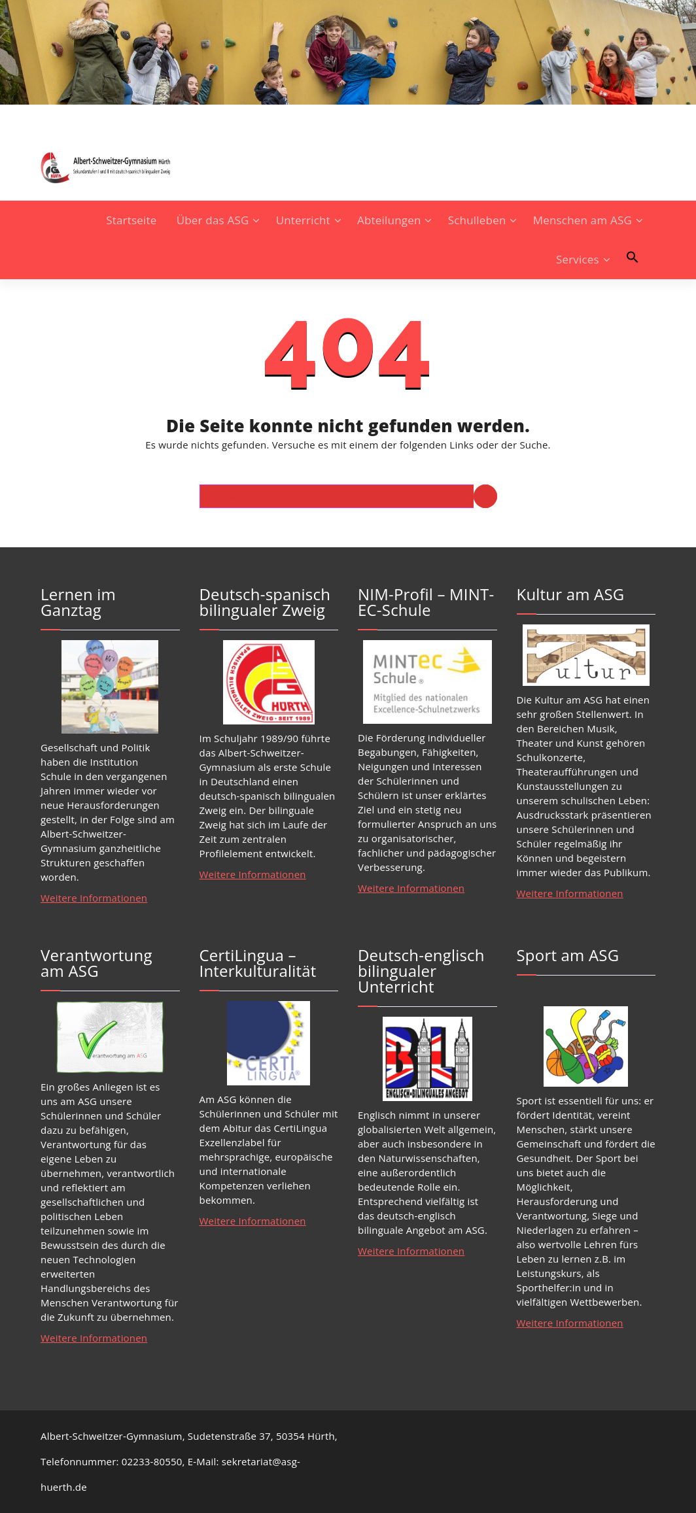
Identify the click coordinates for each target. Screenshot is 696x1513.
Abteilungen (389, 220)
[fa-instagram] (44, 116)
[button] (632, 257)
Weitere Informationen (94, 897)
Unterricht (303, 220)
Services (577, 259)
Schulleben (477, 220)
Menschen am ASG (582, 220)
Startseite (131, 220)
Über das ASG (213, 220)
